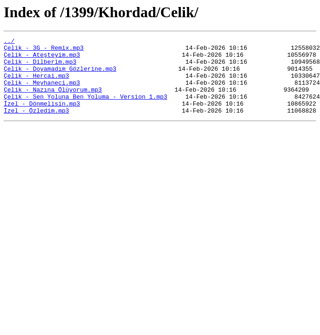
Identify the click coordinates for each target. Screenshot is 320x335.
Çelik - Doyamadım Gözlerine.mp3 (60, 75)
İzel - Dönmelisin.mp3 (42, 117)
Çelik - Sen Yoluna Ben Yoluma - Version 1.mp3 (85, 109)
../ (9, 42)
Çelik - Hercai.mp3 (36, 84)
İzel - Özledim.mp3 (36, 125)
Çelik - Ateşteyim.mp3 (42, 58)
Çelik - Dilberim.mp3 (40, 67)
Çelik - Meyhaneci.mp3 (42, 92)
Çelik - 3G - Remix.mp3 (44, 50)
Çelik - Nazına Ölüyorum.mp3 (53, 100)
